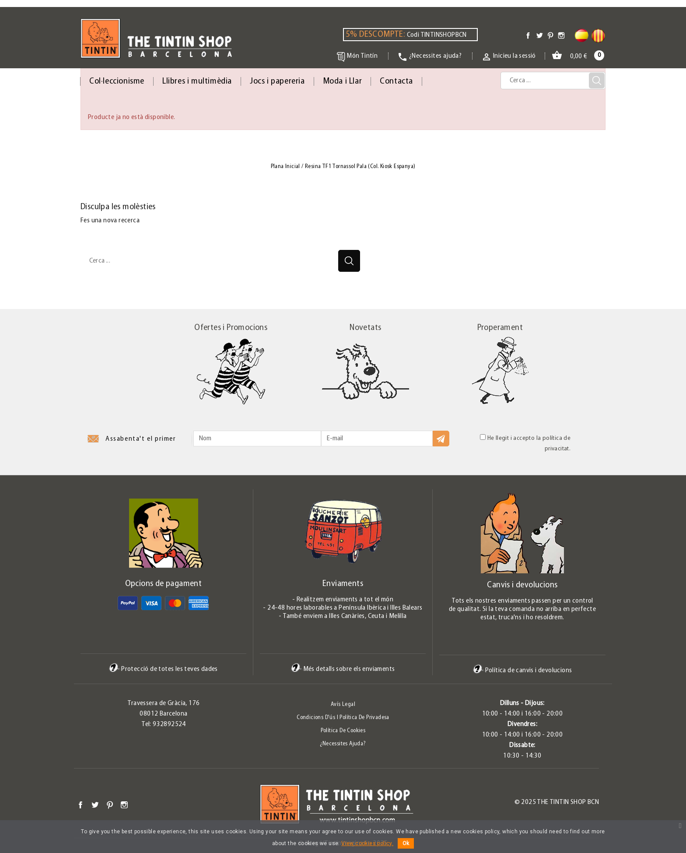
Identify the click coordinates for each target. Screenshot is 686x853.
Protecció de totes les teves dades (163, 669)
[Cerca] (553, 80)
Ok (405, 843)
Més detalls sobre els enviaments (343, 669)
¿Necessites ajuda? (343, 744)
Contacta (396, 81)
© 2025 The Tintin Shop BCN (556, 802)
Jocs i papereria (277, 81)
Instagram (124, 804)
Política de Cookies (343, 731)
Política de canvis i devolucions (522, 670)
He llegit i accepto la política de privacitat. (525, 443)
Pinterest (110, 804)
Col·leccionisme (116, 81)
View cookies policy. (367, 843)
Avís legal (343, 704)
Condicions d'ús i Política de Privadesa (343, 717)
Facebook (80, 804)
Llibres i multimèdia (197, 81)
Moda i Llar (342, 81)
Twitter (95, 804)
